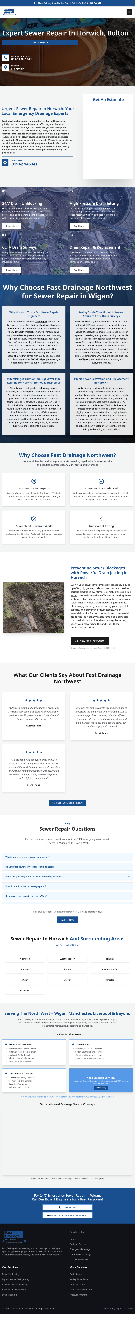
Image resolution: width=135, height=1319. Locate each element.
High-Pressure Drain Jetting (15, 1284)
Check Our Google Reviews (67, 806)
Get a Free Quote (16, 42)
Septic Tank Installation (81, 1294)
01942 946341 (94, 3)
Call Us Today (101, 1091)
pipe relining (22, 398)
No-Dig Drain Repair (79, 1284)
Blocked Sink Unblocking (14, 1294)
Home (73, 1243)
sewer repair (41, 325)
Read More (12, 227)
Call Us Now (67, 923)
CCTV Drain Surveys (79, 1264)
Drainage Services (78, 1249)
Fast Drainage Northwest (28, 128)
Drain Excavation (78, 1289)
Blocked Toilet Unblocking (15, 1289)
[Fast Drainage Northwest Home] (33, 1241)
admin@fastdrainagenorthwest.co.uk (67, 1219)
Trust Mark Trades (126, 1313)
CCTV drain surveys (94, 328)
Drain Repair (76, 1279)
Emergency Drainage (80, 1254)
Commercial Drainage (80, 1259)
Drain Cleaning (9, 1299)
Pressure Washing (78, 1299)
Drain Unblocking (10, 1279)
